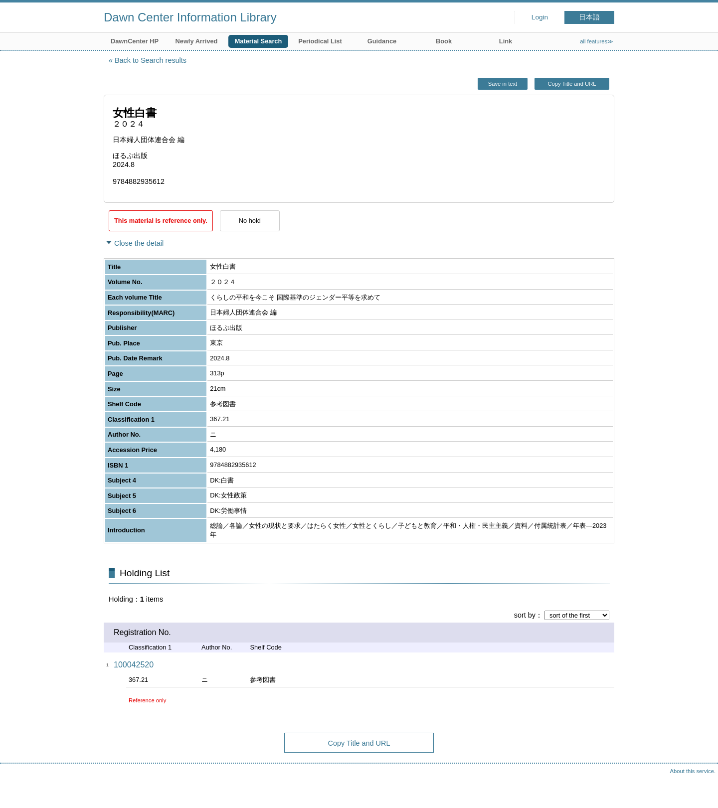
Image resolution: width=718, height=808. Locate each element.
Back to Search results (150, 60)
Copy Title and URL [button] (571, 84)
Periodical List (320, 41)
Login (540, 17)
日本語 (589, 17)
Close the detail (139, 243)
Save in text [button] (502, 84)
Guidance (381, 41)
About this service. (693, 771)
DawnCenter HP (135, 41)
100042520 (134, 664)
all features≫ (596, 41)
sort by (525, 615)
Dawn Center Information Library (190, 17)
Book (444, 41)
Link (505, 41)
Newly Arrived (197, 41)
